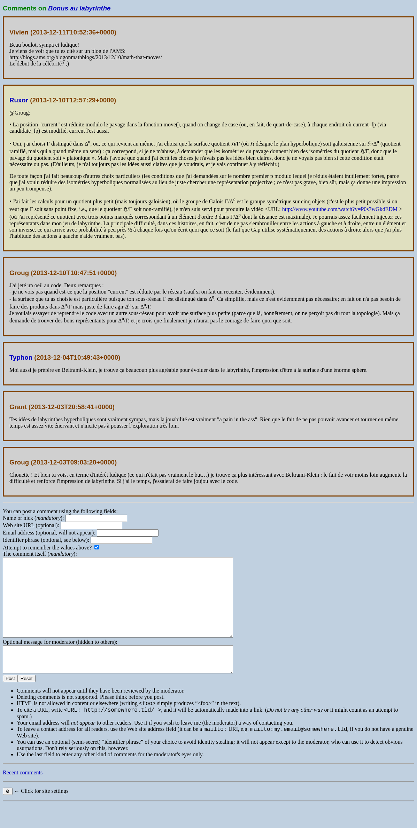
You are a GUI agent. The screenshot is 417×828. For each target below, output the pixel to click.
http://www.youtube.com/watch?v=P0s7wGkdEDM (340, 209)
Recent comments (23, 796)
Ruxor (18, 100)
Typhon (20, 357)
